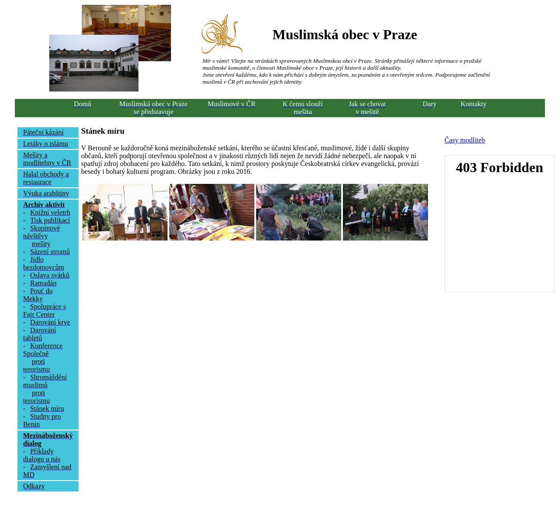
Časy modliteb (465, 140)
